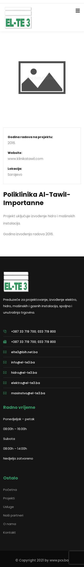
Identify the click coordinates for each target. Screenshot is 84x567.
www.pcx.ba (59, 560)
